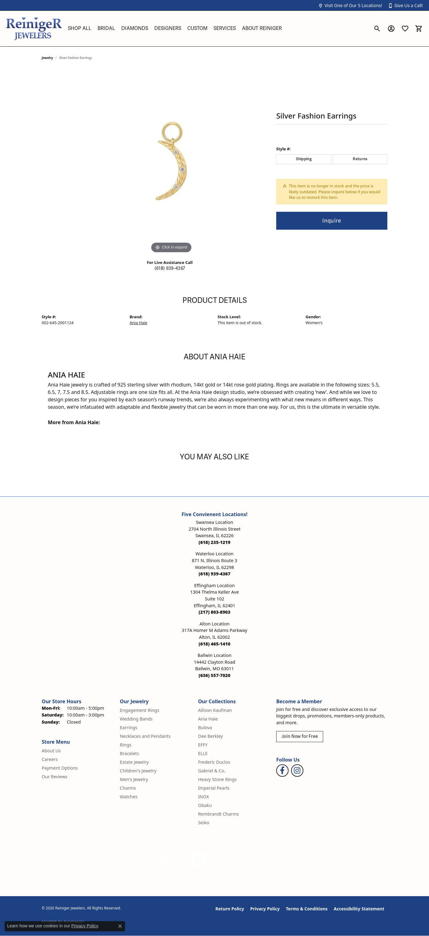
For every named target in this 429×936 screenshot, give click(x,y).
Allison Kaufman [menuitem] (215, 710)
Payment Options (60, 768)
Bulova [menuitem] (205, 727)
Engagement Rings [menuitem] (139, 710)
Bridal (106, 28)
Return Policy (229, 909)
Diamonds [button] (134, 28)
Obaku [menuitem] (205, 805)
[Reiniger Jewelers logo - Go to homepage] (34, 28)
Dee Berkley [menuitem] (210, 736)
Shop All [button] (79, 28)
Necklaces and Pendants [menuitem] (145, 736)
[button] (350, 5)
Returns (360, 159)
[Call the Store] (215, 542)
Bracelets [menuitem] (129, 753)
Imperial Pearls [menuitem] (214, 788)
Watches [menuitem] (128, 797)
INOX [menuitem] (203, 797)
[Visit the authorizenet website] (199, 859)
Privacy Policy (265, 909)
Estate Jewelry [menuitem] (134, 762)
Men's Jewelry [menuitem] (134, 779)
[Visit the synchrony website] (253, 859)
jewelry (47, 58)
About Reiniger (262, 28)
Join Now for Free (299, 736)
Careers (50, 759)
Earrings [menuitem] (128, 727)
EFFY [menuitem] (203, 745)
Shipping (304, 159)
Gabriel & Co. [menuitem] (212, 771)
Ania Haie (138, 322)
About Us (51, 751)
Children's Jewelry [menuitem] (138, 771)
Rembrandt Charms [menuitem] (218, 814)
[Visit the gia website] (171, 859)
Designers (167, 28)
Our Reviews (55, 776)
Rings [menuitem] (125, 745)
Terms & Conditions (306, 909)
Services (225, 28)
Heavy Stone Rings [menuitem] (217, 779)
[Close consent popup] (120, 926)
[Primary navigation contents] (217, 28)
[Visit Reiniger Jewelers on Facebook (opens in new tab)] (282, 770)
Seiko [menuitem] (203, 822)
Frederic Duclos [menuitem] (214, 762)
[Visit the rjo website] (222, 859)
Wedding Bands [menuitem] (136, 719)
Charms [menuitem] (128, 788)
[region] (171, 162)
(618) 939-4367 (170, 268)
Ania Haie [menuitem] (208, 719)
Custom (197, 28)
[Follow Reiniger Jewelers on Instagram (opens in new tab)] (297, 770)
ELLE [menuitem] (203, 753)
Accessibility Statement (359, 909)
